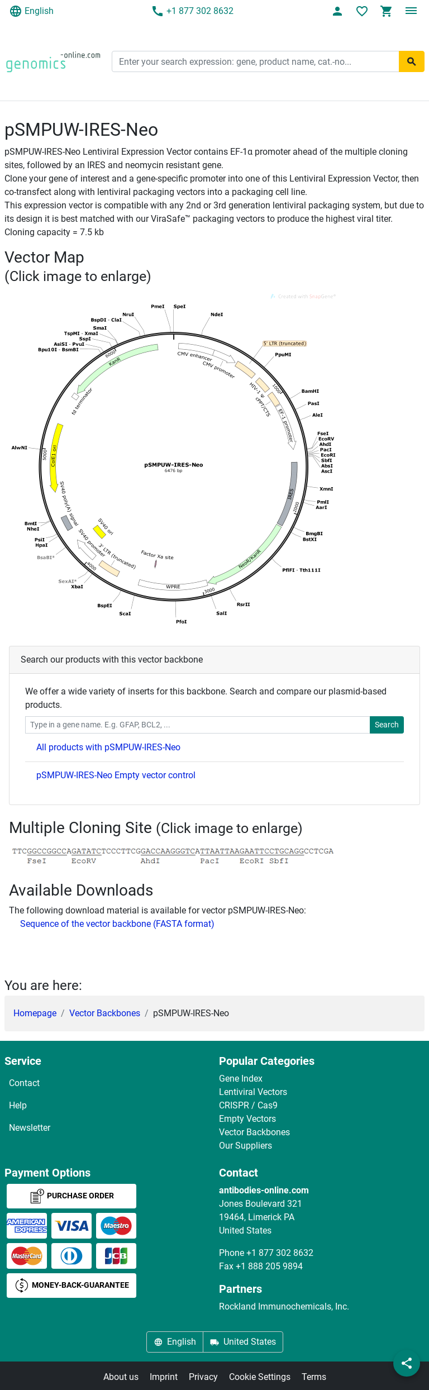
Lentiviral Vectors (253, 1092)
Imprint (164, 1377)
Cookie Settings (259, 1377)
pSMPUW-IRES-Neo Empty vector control (116, 775)
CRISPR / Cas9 (248, 1105)
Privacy (203, 1377)
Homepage (34, 1013)
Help (18, 1105)
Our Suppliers (245, 1145)
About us (121, 1377)
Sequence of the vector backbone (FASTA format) (117, 923)
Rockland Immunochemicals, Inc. (284, 1306)
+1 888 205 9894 (269, 1266)
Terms (314, 1377)
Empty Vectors (247, 1118)
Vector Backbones (104, 1013)
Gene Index (241, 1078)
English (31, 11)
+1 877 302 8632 (192, 11)
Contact (24, 1083)
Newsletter (29, 1127)
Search (387, 724)
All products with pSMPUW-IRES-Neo (108, 747)
